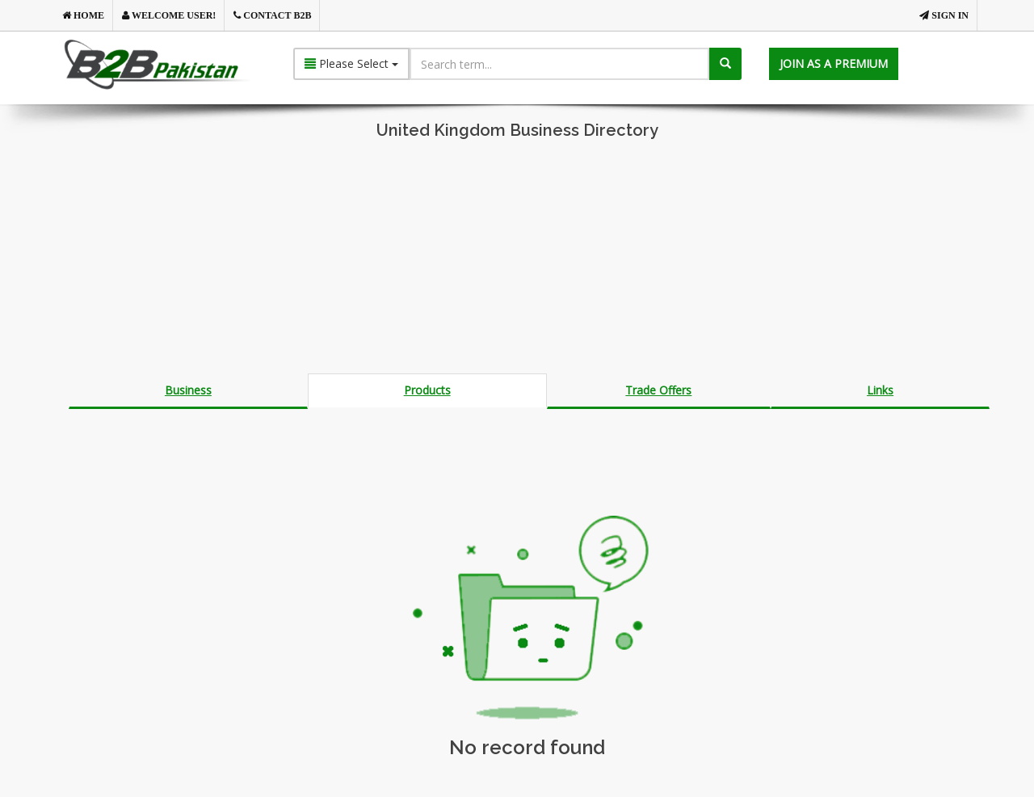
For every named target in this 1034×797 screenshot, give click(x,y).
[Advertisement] (517, 260)
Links (880, 390)
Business (188, 390)
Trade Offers (658, 390)
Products (427, 390)
